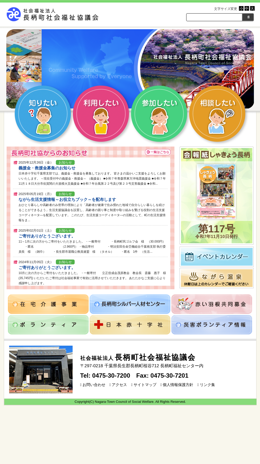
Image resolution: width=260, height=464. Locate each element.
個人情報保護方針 (176, 385)
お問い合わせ (92, 385)
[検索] (248, 17)
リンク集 (206, 385)
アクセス (118, 385)
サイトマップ (143, 385)
